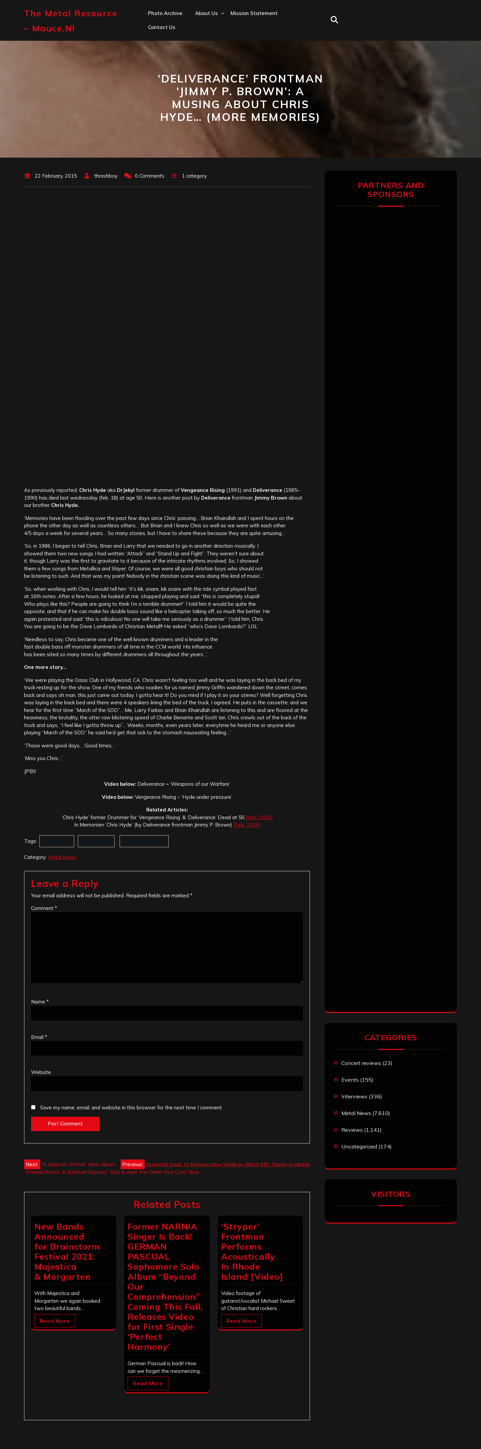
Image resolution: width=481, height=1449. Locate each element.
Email (39, 1037)
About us (206, 13)
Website (41, 1072)
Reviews (352, 1129)
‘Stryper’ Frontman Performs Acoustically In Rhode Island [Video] (252, 1251)
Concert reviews (361, 1063)
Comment (44, 908)
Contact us (161, 27)
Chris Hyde (56, 841)
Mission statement (254, 13)
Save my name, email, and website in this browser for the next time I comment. (131, 1107)
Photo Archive (165, 13)
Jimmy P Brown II (144, 841)
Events (350, 1079)
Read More (55, 1321)
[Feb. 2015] (259, 817)
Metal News (62, 857)
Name (40, 1002)
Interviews (354, 1096)
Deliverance (96, 841)
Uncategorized (359, 1146)
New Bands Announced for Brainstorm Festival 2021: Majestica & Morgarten (67, 1251)
